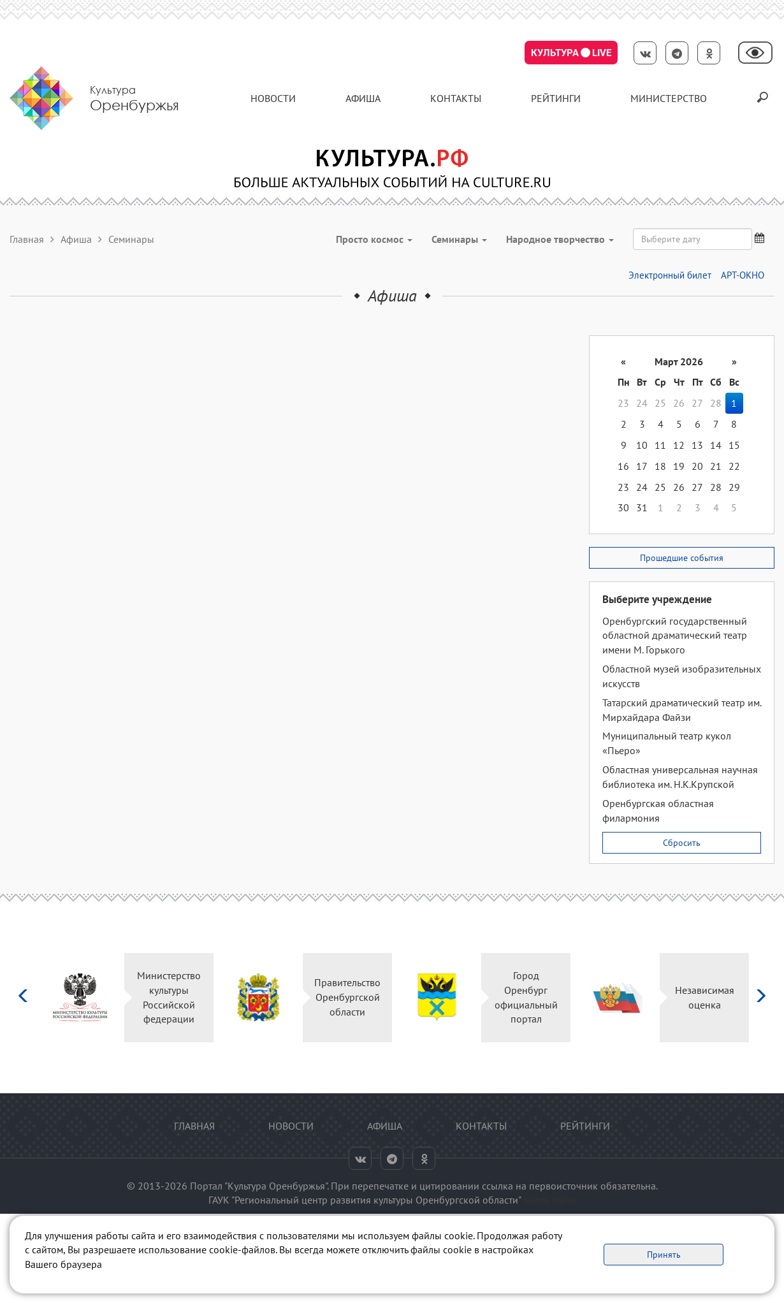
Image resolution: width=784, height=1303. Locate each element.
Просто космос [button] (374, 239)
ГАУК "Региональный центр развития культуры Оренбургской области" (364, 1199)
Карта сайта (549, 1199)
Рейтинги (556, 98)
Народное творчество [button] (560, 239)
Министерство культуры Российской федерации (169, 997)
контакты (455, 98)
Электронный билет (669, 275)
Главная (27, 239)
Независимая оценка (704, 997)
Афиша (363, 98)
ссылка (497, 1185)
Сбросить (682, 842)
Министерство (668, 98)
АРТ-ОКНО (742, 275)
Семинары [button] (459, 239)
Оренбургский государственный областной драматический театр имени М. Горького (674, 636)
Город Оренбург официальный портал (526, 997)
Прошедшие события (681, 558)
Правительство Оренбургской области (347, 997)
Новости (273, 98)
